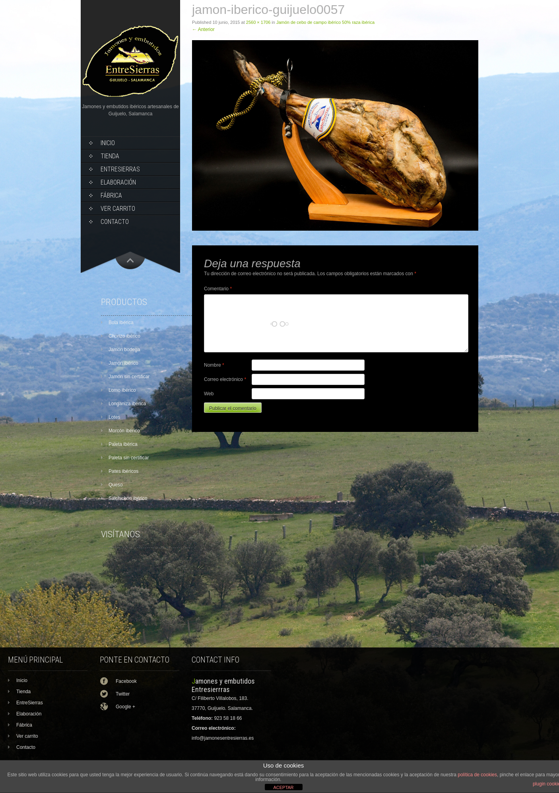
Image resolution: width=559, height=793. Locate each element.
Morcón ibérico (124, 430)
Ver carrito (118, 208)
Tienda (110, 156)
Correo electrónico (225, 379)
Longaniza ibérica (127, 403)
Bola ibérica (121, 322)
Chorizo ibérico (124, 336)
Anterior (203, 29)
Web (209, 393)
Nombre (214, 365)
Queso (115, 485)
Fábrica (111, 195)
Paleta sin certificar (129, 458)
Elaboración (118, 182)
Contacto (115, 221)
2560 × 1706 (258, 22)
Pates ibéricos (123, 471)
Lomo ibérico (122, 390)
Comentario (218, 289)
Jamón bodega (124, 349)
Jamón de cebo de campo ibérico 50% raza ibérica (325, 22)
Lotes (114, 417)
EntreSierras (120, 169)
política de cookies (477, 774)
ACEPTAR (283, 787)
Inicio (108, 143)
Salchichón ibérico (128, 498)
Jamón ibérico (123, 363)
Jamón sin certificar (129, 376)
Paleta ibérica (123, 444)
